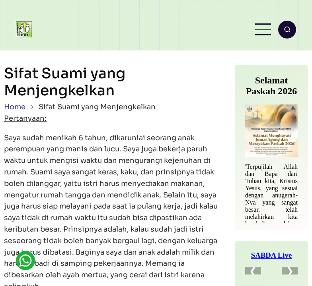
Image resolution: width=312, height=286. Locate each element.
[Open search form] (287, 30)
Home (14, 106)
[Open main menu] (263, 29)
